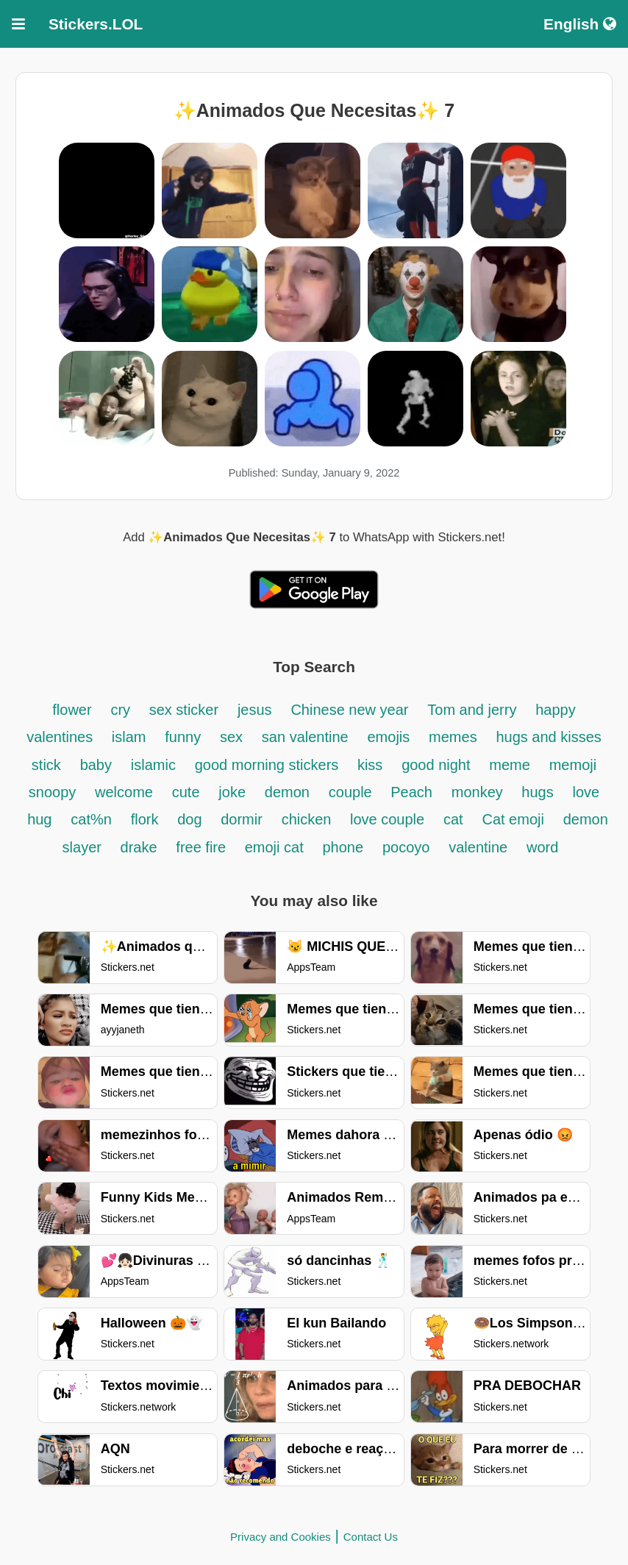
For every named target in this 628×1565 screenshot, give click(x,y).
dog (191, 819)
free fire (202, 847)
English (579, 23)
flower (71, 710)
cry (122, 710)
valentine (478, 847)
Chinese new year (349, 710)
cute (186, 792)
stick (46, 765)
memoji (572, 765)
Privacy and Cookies (280, 1536)
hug (39, 819)
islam (129, 737)
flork (145, 819)
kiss (369, 765)
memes (453, 737)
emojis (389, 737)
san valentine (305, 737)
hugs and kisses (548, 737)
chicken (308, 819)
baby (96, 765)
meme (509, 765)
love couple (387, 819)
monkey (479, 792)
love (586, 792)
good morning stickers (269, 765)
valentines (61, 737)
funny (183, 737)
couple (353, 792)
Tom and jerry (471, 710)
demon (287, 792)
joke (232, 792)
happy (555, 710)
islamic (153, 765)
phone (343, 847)
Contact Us (370, 1536)
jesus (255, 710)
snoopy (52, 792)
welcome (124, 792)
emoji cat (274, 847)
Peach (411, 792)
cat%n (91, 819)
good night (436, 765)
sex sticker (183, 710)
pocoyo (406, 847)
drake (139, 847)
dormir (242, 819)
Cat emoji (512, 819)
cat (453, 819)
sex (231, 737)
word (542, 847)
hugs (537, 792)
